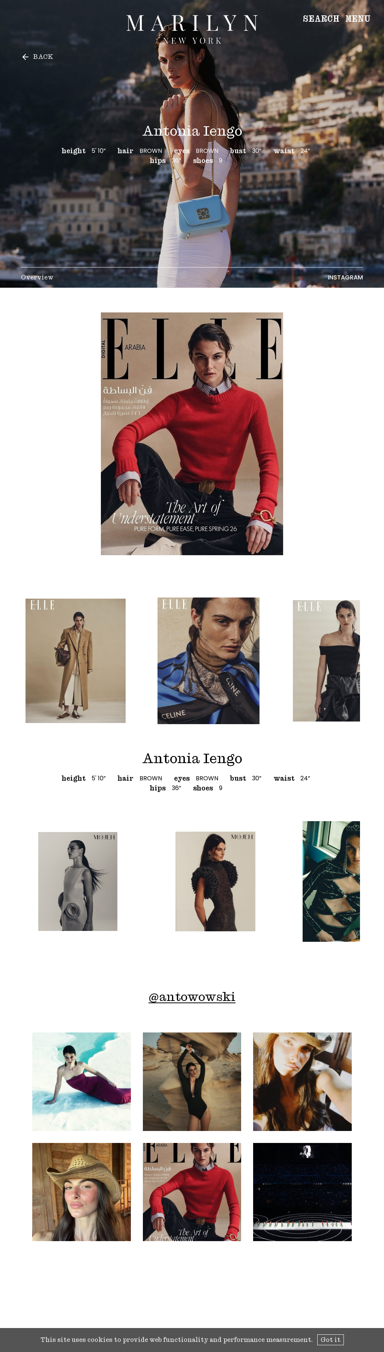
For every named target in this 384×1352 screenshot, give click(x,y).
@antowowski (192, 996)
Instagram (345, 278)
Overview (37, 277)
